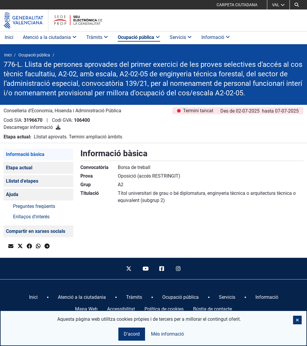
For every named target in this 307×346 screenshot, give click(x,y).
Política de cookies (164, 309)
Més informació (167, 334)
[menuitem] (33, 297)
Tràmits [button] (97, 37)
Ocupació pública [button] (139, 37)
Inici (9, 37)
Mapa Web (86, 309)
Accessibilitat (121, 309)
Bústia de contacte (212, 309)
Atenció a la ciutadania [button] (50, 37)
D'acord (132, 334)
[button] (296, 4)
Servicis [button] (181, 37)
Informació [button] (215, 37)
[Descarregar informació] (58, 127)
